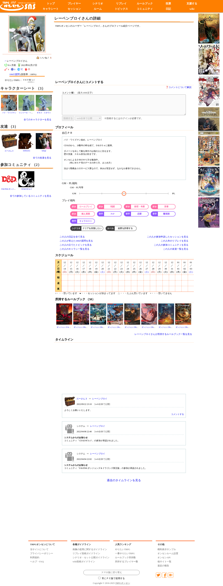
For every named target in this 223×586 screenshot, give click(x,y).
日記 (168, 8)
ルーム (98, 8)
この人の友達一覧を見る (175, 249)
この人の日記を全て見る (72, 236)
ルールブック (145, 3)
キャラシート (51, 8)
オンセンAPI (164, 557)
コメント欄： (78, 92)
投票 (168, 3)
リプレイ (121, 3)
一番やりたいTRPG (125, 553)
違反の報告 (163, 565)
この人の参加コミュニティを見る (171, 245)
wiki (192, 8)
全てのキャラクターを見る (37, 119)
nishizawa (26, 151)
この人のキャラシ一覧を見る (74, 249)
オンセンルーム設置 (168, 553)
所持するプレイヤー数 (126, 561)
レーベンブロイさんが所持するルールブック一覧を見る (163, 334)
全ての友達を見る (42, 157)
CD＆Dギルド (26, 189)
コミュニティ (145, 8)
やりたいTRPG (122, 549)
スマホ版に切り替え (111, 572)
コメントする (177, 414)
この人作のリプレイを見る (174, 240)
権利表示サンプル (167, 549)
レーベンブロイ (99, 398)
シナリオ (97, 3)
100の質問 (14, 74)
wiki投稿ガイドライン (84, 561)
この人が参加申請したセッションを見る (167, 236)
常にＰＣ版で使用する (111, 578)
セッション (74, 8)
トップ (51, 3)
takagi (44, 151)
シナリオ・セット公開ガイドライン (91, 557)
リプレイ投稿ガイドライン (86, 553)
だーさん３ (9, 151)
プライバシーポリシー (41, 553)
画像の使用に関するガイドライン (90, 549)
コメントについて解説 (179, 87)
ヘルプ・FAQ (37, 561)
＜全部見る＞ (31, 82)
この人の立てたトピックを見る (75, 245)
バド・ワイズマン (9, 113)
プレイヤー (74, 3)
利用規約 (34, 557)
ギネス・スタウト (44, 113)
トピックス (121, 8)
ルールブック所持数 (125, 557)
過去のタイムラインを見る (124, 480)
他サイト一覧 (164, 561)
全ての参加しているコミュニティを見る (30, 196)
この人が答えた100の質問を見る (76, 240)
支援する (192, 3)
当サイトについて (39, 549)
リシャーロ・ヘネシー (27, 113)
